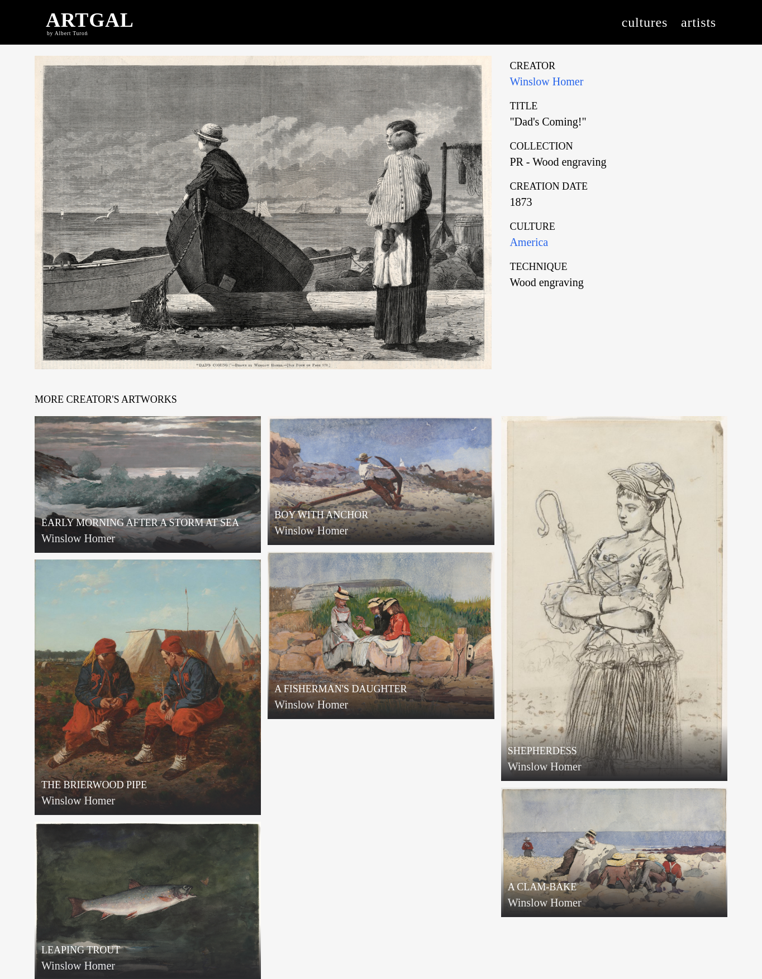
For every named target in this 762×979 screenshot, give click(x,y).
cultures (645, 22)
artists (698, 22)
